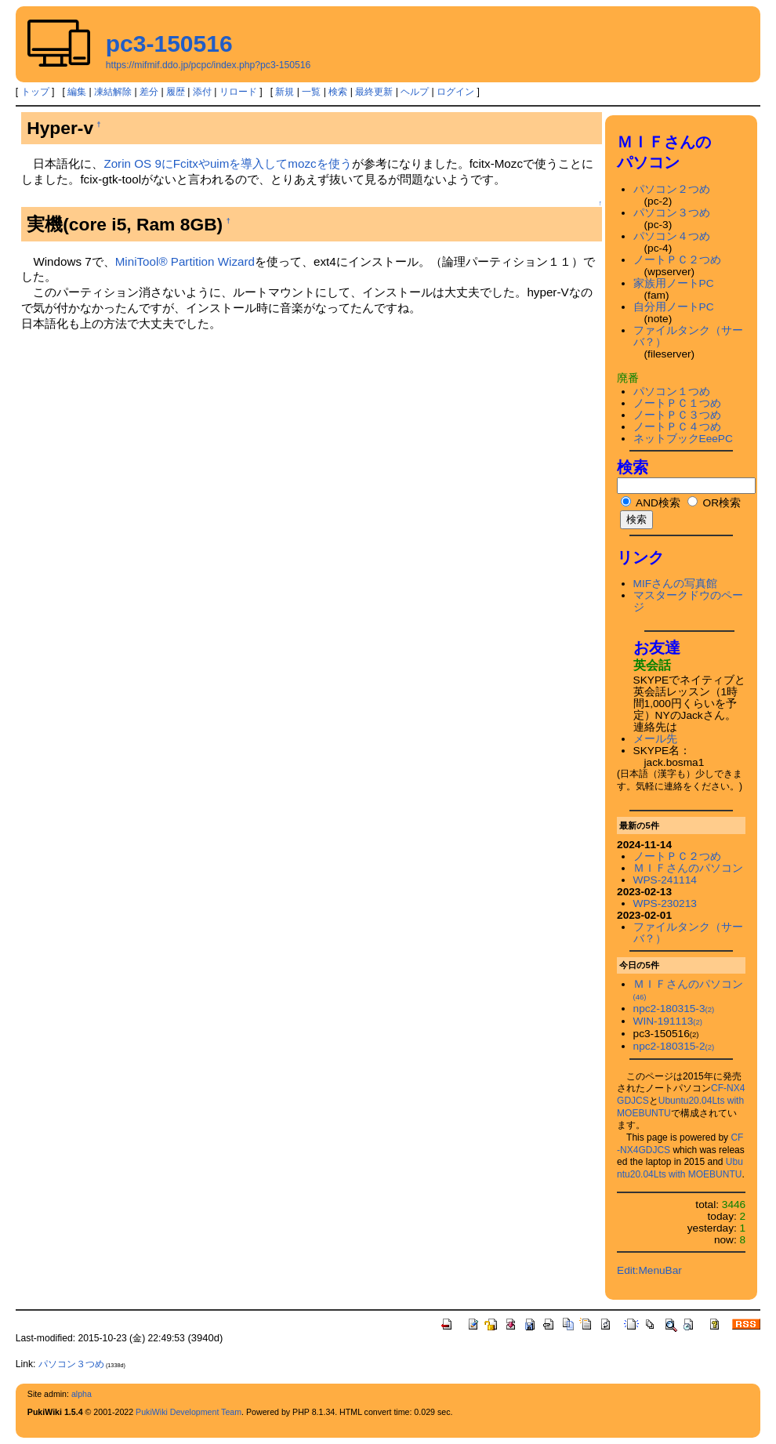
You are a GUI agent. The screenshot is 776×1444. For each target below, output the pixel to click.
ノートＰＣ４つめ (677, 427)
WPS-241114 (665, 880)
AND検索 (650, 503)
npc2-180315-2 (674, 1046)
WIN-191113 (667, 1021)
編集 (76, 91)
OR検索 (714, 503)
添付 (202, 91)
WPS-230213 (665, 903)
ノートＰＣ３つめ (677, 415)
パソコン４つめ (671, 236)
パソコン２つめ (671, 189)
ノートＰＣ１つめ (677, 403)
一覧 (311, 91)
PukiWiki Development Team (188, 1412)
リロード (238, 91)
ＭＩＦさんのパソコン (688, 868)
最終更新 (374, 91)
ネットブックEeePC (683, 438)
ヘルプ (415, 91)
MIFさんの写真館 (675, 584)
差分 (149, 91)
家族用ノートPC (673, 283)
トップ (35, 91)
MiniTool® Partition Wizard (185, 261)
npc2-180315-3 (674, 1008)
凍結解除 (113, 91)
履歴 (175, 91)
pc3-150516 (169, 43)
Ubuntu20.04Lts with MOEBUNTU (680, 1168)
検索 (337, 91)
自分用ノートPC (673, 307)
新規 (284, 91)
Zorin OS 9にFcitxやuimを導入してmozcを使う (227, 163)
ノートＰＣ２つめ (677, 260)
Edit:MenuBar (649, 1270)
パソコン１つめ (671, 391)
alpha (81, 1394)
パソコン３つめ (671, 213)
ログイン (455, 91)
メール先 (655, 739)
